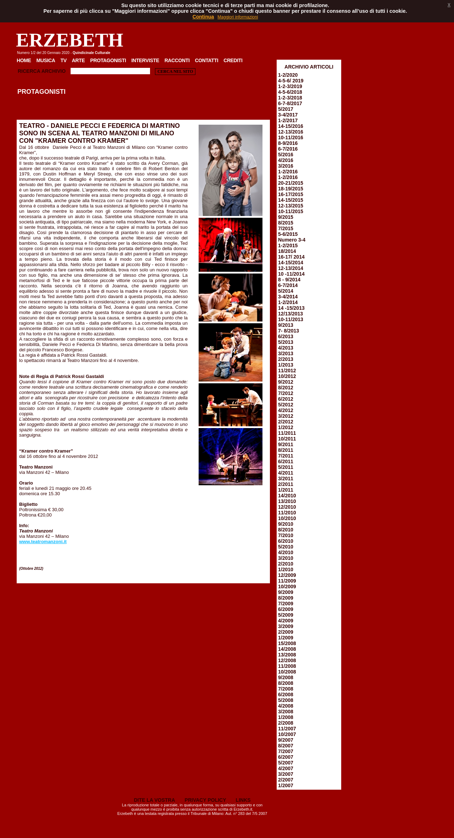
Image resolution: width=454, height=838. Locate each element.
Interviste (145, 60)
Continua (203, 17)
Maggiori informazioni (237, 17)
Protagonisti (108, 60)
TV (63, 60)
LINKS (243, 800)
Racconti (177, 60)
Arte (78, 60)
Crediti (232, 60)
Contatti (206, 60)
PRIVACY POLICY (205, 800)
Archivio (53, 71)
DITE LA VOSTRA (154, 800)
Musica (46, 60)
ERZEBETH (69, 40)
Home (24, 60)
